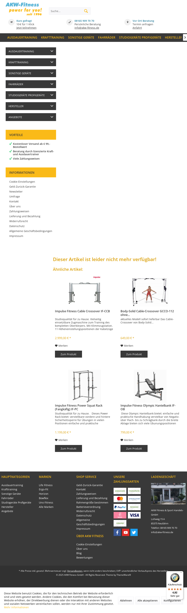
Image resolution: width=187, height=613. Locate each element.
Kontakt (14, 201)
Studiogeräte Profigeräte (27, 95)
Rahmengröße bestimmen (92, 502)
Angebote (15, 117)
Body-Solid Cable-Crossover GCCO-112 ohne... (147, 313)
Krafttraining (18, 62)
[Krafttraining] (52, 37)
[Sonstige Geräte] (81, 37)
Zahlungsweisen (19, 211)
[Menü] (181, 573)
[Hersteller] (173, 37)
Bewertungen (84, 557)
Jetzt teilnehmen (26, 27)
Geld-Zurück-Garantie (22, 186)
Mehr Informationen (16, 607)
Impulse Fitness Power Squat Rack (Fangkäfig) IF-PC (78, 407)
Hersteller (16, 106)
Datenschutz (17, 226)
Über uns (15, 206)
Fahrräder (16, 84)
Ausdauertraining (21, 51)
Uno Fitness (46, 502)
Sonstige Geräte (20, 73)
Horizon (43, 493)
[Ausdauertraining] (22, 37)
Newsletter (16, 191)
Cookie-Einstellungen (22, 181)
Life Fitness (46, 485)
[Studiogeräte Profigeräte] (140, 37)
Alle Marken (46, 507)
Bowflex (43, 498)
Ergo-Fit (43, 489)
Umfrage (14, 196)
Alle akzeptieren (148, 600)
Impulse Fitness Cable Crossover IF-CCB (82, 311)
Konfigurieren (172, 600)
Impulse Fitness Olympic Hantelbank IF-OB (148, 407)
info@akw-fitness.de (87, 27)
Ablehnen (126, 600)
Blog (79, 553)
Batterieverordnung (88, 507)
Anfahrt (137, 27)
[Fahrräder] (106, 37)
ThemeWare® (124, 574)
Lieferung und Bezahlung (24, 216)
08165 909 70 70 (84, 20)
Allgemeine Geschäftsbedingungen (30, 231)
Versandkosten (74, 570)
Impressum (16, 236)
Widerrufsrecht (18, 221)
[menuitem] (22, 37)
